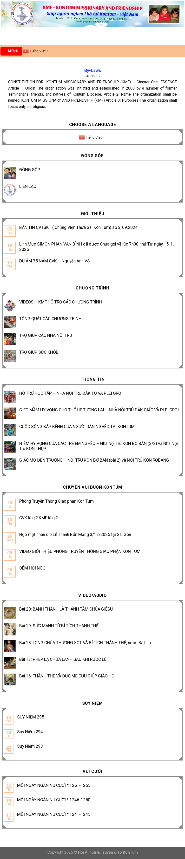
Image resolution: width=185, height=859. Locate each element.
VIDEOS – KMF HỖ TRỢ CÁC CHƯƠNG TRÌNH (60, 302)
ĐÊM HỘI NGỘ (32, 568)
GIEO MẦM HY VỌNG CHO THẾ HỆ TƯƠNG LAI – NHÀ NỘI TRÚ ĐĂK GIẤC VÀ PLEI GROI (99, 410)
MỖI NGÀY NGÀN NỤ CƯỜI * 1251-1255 (53, 785)
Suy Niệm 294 (30, 731)
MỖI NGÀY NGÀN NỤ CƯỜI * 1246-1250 (53, 799)
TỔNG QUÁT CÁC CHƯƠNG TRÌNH (50, 318)
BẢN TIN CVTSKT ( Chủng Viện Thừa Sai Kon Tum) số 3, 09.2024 (78, 227)
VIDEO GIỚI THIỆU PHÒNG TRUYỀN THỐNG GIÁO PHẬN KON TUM (79, 551)
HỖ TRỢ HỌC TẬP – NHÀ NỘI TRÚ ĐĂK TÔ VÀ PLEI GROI (70, 393)
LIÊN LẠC (27, 186)
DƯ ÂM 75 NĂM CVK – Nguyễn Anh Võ (54, 261)
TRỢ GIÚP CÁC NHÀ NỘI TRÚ (45, 335)
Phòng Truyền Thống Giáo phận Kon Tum (56, 501)
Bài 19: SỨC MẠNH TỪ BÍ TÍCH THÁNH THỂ (59, 625)
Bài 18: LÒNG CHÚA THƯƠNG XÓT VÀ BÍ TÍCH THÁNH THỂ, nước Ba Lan (85, 642)
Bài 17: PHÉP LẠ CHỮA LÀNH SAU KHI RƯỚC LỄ (62, 659)
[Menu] (11, 51)
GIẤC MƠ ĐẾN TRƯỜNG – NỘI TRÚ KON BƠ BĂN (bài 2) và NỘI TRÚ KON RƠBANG (94, 460)
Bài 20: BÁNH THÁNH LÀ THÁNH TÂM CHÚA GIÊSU (66, 609)
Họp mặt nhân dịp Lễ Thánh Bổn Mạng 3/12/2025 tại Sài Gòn (75, 534)
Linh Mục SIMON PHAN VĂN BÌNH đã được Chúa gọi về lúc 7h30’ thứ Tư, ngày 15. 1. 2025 (96, 247)
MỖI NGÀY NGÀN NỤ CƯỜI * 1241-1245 (53, 814)
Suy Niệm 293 (30, 746)
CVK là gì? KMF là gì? (38, 517)
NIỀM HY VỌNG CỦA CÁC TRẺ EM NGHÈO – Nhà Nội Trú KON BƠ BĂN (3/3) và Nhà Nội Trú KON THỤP (98, 446)
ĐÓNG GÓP (29, 169)
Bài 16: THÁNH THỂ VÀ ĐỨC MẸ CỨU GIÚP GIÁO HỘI (67, 676)
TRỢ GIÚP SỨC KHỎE (38, 352)
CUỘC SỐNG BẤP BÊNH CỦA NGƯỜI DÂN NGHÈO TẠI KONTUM (77, 426)
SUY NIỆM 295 (30, 717)
